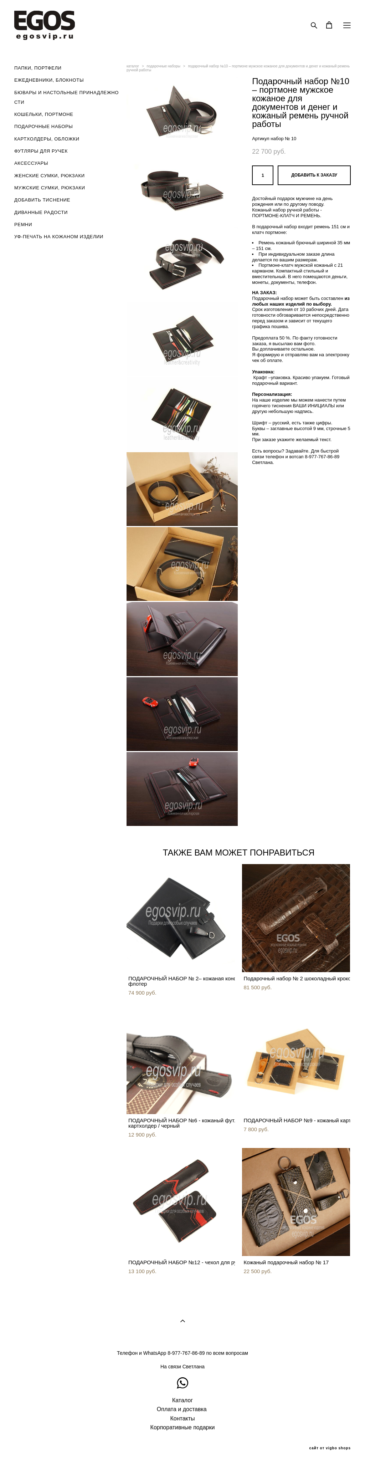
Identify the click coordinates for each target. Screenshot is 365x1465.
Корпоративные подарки (182, 1427)
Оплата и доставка (182, 1409)
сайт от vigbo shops (330, 1448)
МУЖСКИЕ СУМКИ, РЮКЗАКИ (49, 187)
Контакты (182, 1418)
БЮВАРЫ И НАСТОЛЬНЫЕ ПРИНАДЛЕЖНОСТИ (66, 97)
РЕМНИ (23, 224)
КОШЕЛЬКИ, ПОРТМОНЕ (43, 114)
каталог (133, 66)
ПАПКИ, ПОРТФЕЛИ (38, 68)
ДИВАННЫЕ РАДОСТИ (41, 212)
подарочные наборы (163, 66)
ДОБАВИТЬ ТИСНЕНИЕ (42, 200)
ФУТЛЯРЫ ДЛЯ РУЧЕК (41, 151)
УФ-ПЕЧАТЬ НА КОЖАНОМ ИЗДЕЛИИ (58, 236)
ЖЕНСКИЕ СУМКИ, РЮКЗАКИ (49, 175)
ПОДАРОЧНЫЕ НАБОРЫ (43, 126)
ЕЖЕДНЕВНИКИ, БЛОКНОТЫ (49, 80)
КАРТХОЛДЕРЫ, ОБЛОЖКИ (46, 139)
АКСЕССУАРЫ (31, 163)
